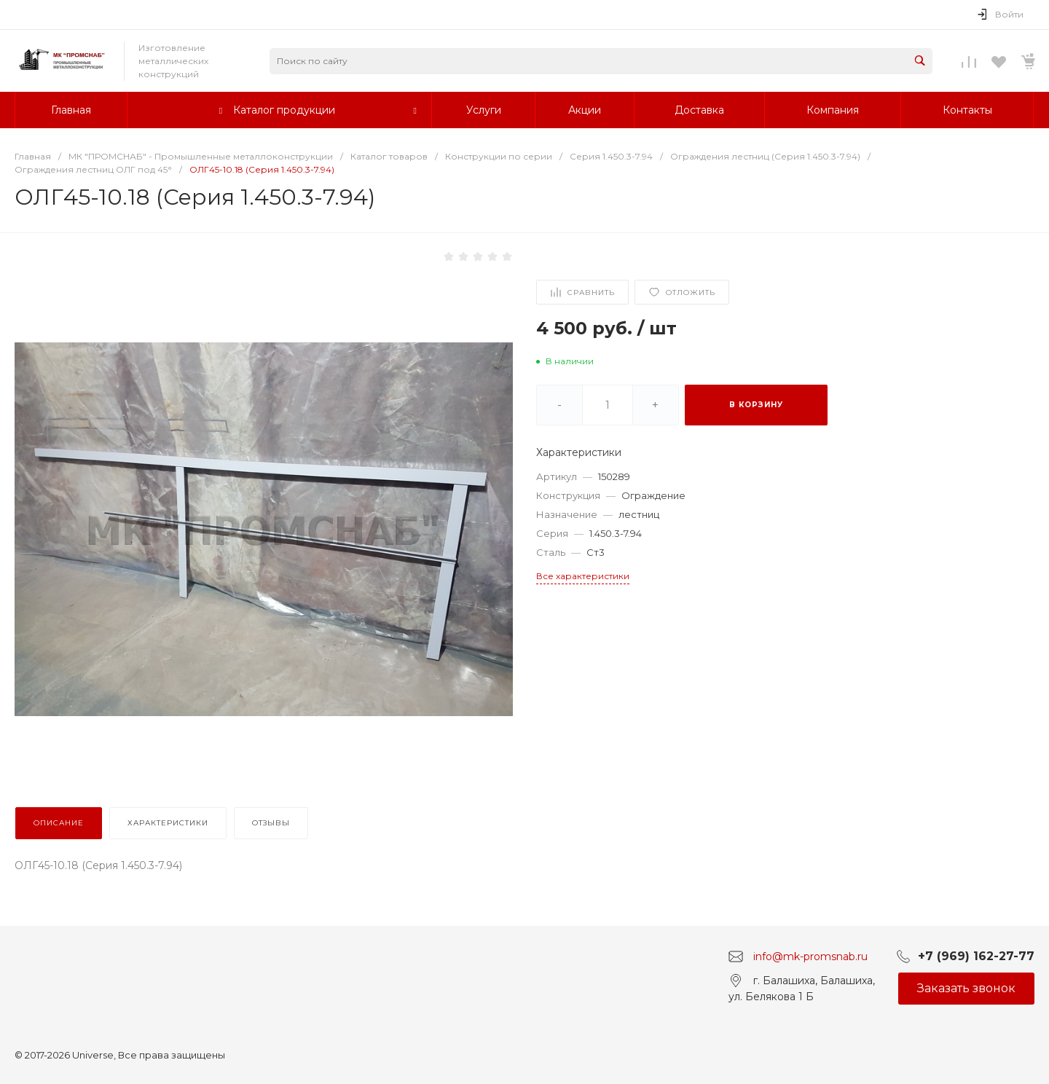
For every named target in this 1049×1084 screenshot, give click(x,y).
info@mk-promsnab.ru (810, 955)
